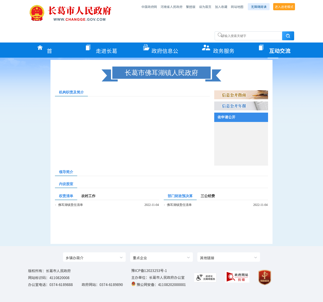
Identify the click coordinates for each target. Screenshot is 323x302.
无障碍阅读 (258, 6)
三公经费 (208, 196)
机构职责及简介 (71, 92)
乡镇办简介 (74, 257)
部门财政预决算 (180, 196)
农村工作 (88, 196)
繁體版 (190, 6)
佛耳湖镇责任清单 (70, 205)
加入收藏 (221, 6)
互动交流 (279, 49)
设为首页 (205, 6)
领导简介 (66, 172)
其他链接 (207, 257)
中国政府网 (149, 6)
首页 (53, 49)
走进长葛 (106, 49)
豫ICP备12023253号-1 (149, 270)
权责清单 (66, 196)
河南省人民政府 (171, 6)
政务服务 (223, 49)
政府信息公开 (164, 49)
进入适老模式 (284, 6)
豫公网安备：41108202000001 (161, 284)
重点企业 (140, 257)
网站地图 (237, 6)
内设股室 (66, 184)
